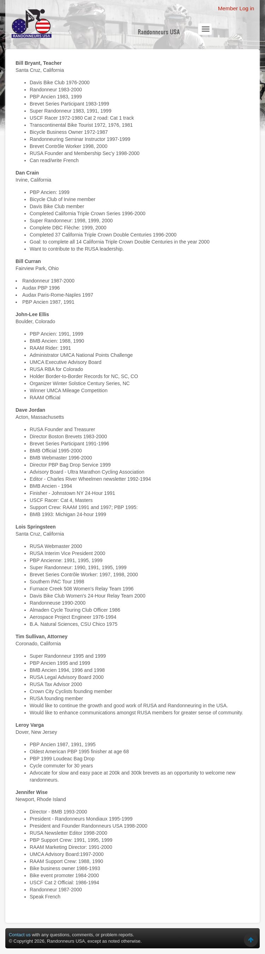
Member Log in (236, 8)
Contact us (20, 934)
